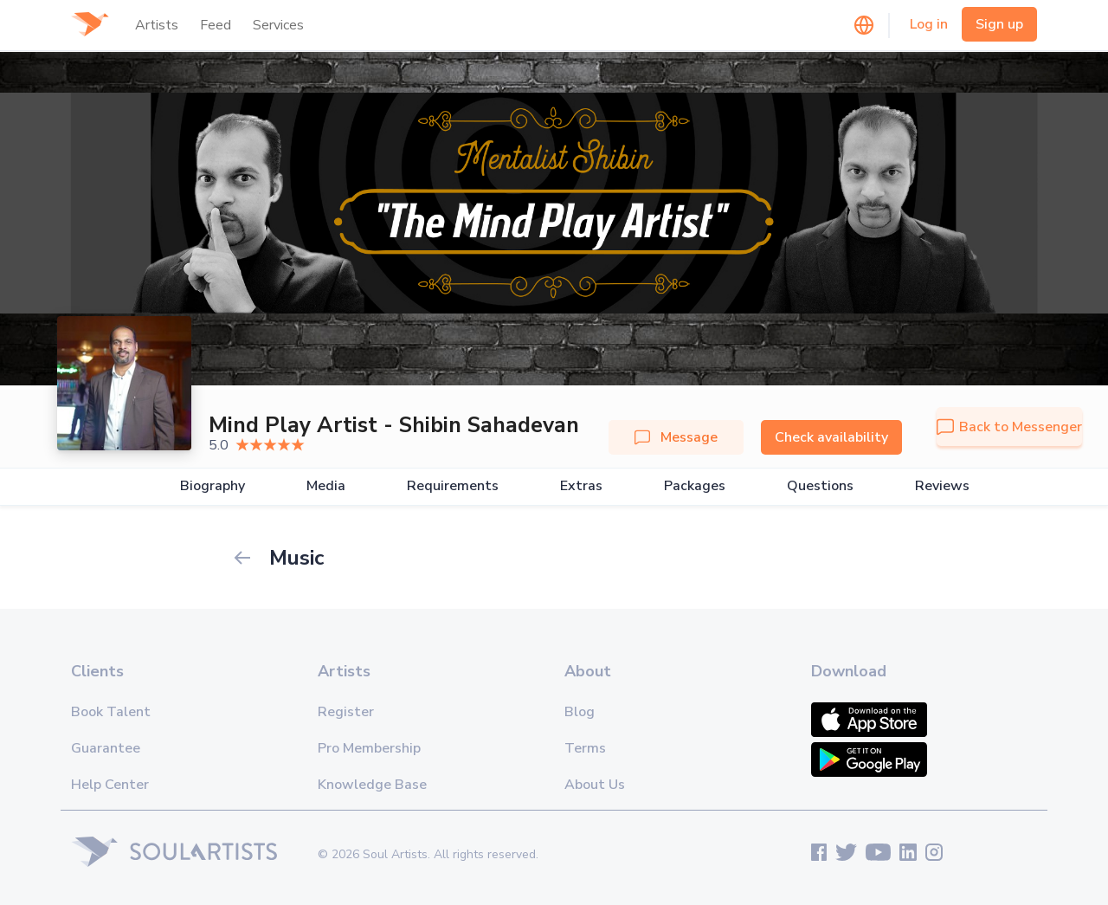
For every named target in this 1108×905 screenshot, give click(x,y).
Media (325, 486)
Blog (579, 712)
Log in (929, 24)
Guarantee (105, 748)
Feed (215, 25)
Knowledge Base (372, 784)
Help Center (110, 784)
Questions (820, 486)
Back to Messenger (1009, 426)
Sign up (999, 24)
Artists (156, 25)
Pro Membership (369, 748)
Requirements (453, 486)
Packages (694, 486)
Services (278, 25)
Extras (581, 486)
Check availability (831, 437)
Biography (212, 486)
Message (676, 437)
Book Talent (111, 712)
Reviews (942, 486)
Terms (585, 748)
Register (346, 712)
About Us (594, 784)
